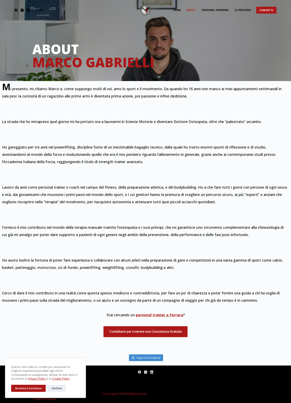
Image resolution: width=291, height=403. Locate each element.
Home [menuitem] (177, 10)
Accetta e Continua (28, 388)
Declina (57, 388)
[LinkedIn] (28, 10)
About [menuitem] (191, 10)
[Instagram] (22, 10)
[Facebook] (16, 10)
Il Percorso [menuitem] (243, 10)
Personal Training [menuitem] (215, 10)
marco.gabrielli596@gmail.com (124, 393)
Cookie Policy (61, 379)
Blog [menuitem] (39, 10)
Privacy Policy (37, 379)
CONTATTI (266, 10)
